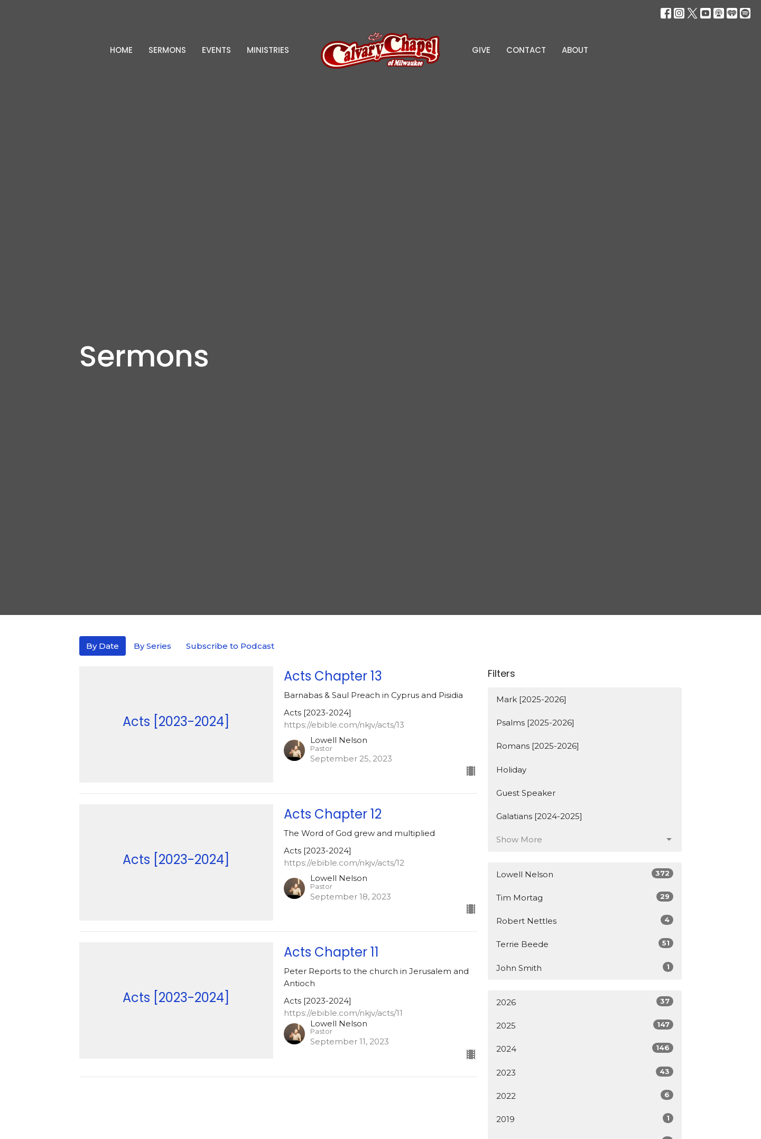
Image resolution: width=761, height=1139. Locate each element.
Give (481, 50)
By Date (102, 646)
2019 (584, 1118)
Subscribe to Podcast (230, 646)
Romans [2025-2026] (537, 746)
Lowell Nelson (584, 873)
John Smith (584, 967)
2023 (584, 1072)
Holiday (511, 770)
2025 (584, 1025)
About (575, 50)
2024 (584, 1048)
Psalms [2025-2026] (535, 723)
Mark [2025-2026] (531, 699)
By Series (152, 646)
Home (121, 50)
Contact (526, 50)
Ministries (268, 50)
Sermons (167, 50)
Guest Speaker (525, 793)
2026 (584, 1001)
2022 (584, 1095)
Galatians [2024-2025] (539, 816)
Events (216, 50)
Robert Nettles (584, 920)
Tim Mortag (584, 897)
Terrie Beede (584, 943)
